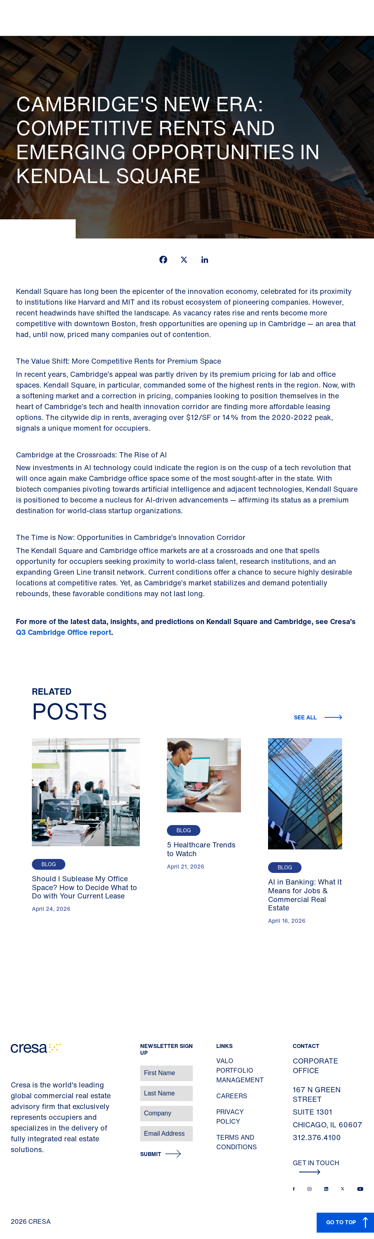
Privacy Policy (230, 1116)
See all (306, 717)
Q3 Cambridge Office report (63, 632)
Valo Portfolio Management (240, 1070)
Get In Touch (316, 1166)
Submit (150, 1154)
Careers (231, 1096)
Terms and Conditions (236, 1142)
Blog (48, 864)
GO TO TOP (341, 1222)
